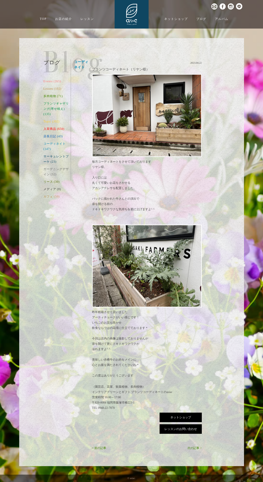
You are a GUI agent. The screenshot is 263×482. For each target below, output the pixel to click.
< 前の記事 (99, 448)
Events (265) (52, 81)
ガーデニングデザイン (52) (56, 172)
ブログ (201, 19)
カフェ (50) (51, 196)
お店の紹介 (63, 19)
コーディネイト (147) (54, 146)
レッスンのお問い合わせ (180, 429)
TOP (43, 19)
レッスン (87, 19)
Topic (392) (51, 121)
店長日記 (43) (53, 136)
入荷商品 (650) (54, 128)
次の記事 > (194, 448)
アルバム (221, 19)
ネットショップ (176, 19)
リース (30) (51, 181)
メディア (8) (52, 189)
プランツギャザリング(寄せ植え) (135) (56, 109)
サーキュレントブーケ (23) (56, 159)
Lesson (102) (52, 88)
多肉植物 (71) (53, 96)
